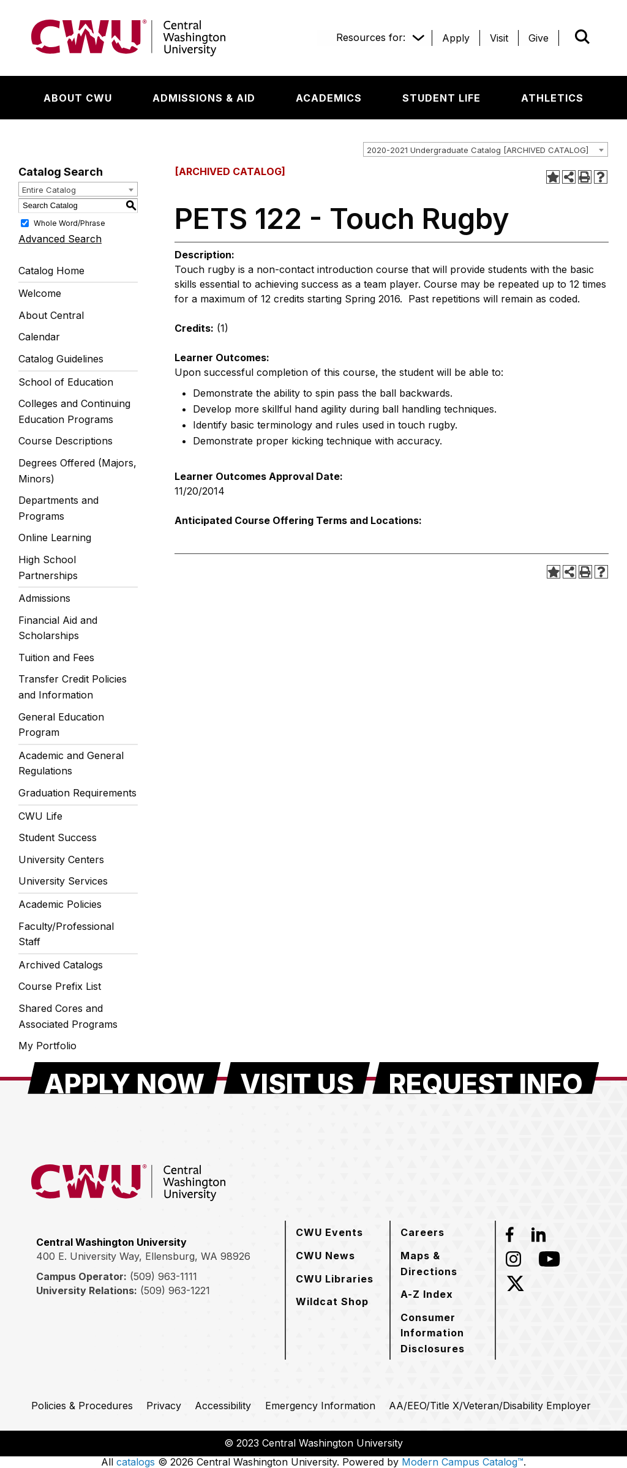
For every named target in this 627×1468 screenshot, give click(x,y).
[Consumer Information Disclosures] (442, 1333)
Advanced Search (60, 239)
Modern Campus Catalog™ (463, 1462)
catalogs (135, 1462)
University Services (63, 881)
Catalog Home (51, 270)
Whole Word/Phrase (69, 222)
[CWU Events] (329, 1232)
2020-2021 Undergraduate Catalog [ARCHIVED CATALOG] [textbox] (477, 150)
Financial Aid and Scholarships (57, 628)
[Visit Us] (297, 1078)
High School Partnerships (48, 567)
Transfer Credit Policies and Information (72, 687)
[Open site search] (582, 36)
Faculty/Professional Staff (66, 934)
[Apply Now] (124, 1078)
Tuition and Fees (56, 657)
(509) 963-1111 (163, 1276)
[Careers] (422, 1232)
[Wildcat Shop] (332, 1301)
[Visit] (499, 38)
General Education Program (61, 725)
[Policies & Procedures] (82, 1406)
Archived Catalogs (60, 965)
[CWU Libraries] (335, 1279)
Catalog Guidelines (60, 359)
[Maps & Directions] (442, 1263)
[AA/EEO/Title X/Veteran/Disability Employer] (490, 1406)
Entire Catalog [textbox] (49, 190)
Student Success (57, 837)
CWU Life (40, 816)
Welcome (39, 293)
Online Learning (54, 537)
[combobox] (485, 149)
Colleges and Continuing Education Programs (74, 411)
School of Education (65, 382)
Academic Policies (60, 904)
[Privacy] (163, 1406)
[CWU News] (325, 1256)
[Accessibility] (223, 1406)
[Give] (539, 38)
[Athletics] (552, 98)
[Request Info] (486, 1078)
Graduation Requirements (77, 793)
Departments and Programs (58, 508)
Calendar (39, 337)
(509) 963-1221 (175, 1290)
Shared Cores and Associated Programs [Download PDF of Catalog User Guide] (68, 1016)
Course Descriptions (65, 441)
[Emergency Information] (320, 1406)
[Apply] (456, 38)
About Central (51, 315)
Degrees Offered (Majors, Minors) (77, 471)
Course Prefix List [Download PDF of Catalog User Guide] (59, 986)
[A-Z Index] (426, 1294)
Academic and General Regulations (71, 763)
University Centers (61, 859)
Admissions (44, 598)
